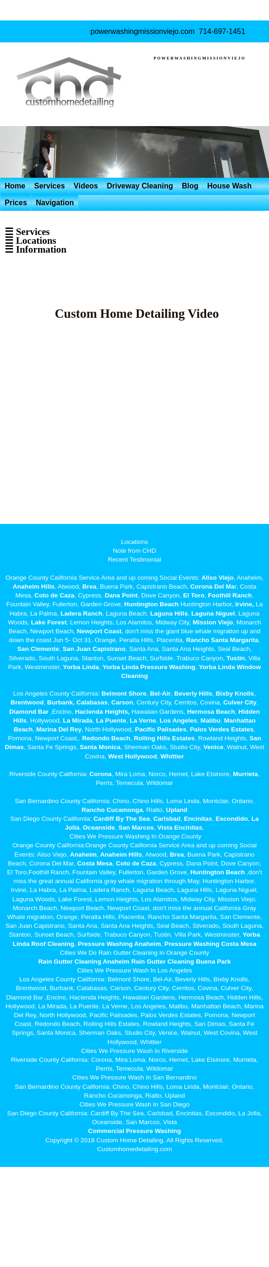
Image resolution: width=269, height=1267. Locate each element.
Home (15, 186)
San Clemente (38, 648)
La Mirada (77, 720)
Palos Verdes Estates (222, 729)
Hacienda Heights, (102, 711)
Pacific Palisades (160, 729)
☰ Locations (30, 240)
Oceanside (99, 827)
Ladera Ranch (81, 613)
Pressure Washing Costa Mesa (210, 943)
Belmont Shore (124, 693)
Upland (177, 809)
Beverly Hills (192, 693)
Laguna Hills (169, 613)
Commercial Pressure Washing (134, 1130)
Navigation (55, 203)
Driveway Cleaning (140, 186)
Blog (190, 186)
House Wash (229, 186)
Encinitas (198, 818)
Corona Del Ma (212, 586)
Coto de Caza (54, 595)
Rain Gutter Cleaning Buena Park (181, 961)
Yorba (72, 667)
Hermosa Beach (211, 711)
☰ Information (36, 249)
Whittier (172, 756)
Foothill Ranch (230, 595)
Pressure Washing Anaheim (119, 943)
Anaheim (83, 854)
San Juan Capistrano (93, 648)
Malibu (211, 720)
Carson (122, 702)
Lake (37, 622)
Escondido (231, 818)
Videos (86, 186)
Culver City (240, 702)
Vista (164, 827)
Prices (16, 203)
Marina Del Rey (58, 729)
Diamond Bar (29, 711)
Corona (100, 774)
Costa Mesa (95, 863)
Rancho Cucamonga (111, 809)
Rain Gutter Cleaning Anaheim (83, 961)
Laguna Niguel (213, 613)
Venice (213, 747)
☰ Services (27, 231)
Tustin (235, 658)
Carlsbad (166, 818)
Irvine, (244, 604)
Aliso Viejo (218, 577)
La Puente (111, 720)
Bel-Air (160, 693)
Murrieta (245, 774)
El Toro (193, 595)
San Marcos (136, 827)
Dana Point (121, 595)
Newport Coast (99, 631)
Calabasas (92, 702)
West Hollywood (132, 756)
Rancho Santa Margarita (222, 640)
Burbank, (60, 702)
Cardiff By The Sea (122, 818)
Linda (90, 667)
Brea (89, 586)
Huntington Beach (151, 604)
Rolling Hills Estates (164, 738)
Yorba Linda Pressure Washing (148, 667)
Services (49, 186)
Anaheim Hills (33, 586)
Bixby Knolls (235, 693)
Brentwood (27, 702)
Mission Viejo (213, 622)
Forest (57, 622)
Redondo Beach (106, 738)
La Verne (143, 720)
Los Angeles (178, 720)
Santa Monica (100, 747)
